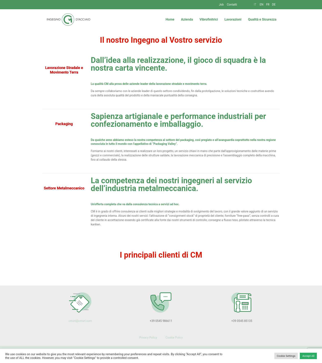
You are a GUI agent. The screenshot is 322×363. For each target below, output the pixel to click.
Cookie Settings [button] (286, 355)
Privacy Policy (148, 337)
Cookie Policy (174, 337)
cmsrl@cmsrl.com (80, 321)
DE (274, 4)
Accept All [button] (308, 355)
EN (261, 4)
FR (267, 4)
